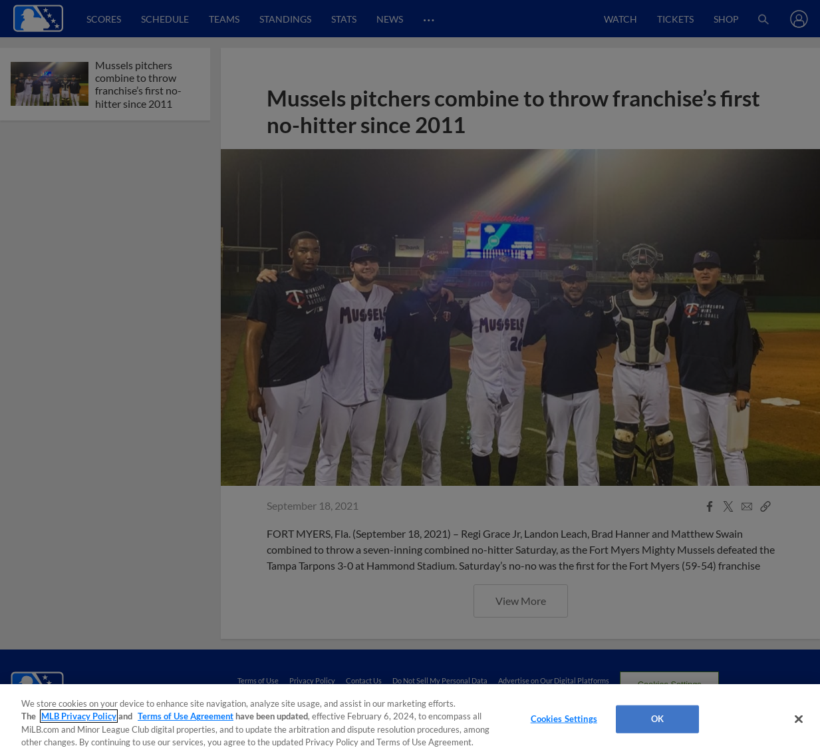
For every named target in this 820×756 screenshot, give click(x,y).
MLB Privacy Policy (78, 716)
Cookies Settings (564, 718)
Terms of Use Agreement (185, 716)
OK (657, 718)
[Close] (798, 718)
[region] (410, 720)
